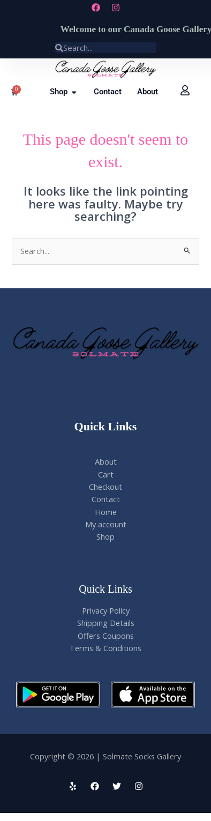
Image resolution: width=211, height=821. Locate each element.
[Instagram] (138, 786)
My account (105, 524)
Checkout (105, 486)
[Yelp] (73, 786)
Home (106, 511)
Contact (106, 499)
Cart (106, 474)
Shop (105, 536)
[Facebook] (95, 786)
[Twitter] (116, 786)
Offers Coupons (106, 635)
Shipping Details (105, 622)
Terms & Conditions (105, 648)
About (106, 461)
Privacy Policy (106, 610)
